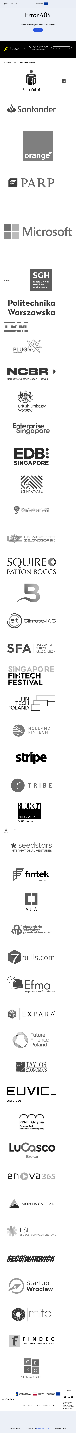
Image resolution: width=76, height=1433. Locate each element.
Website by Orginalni (60, 1428)
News (23, 1405)
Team (38, 1405)
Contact (31, 1405)
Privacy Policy (48, 1405)
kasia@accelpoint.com (42, 1428)
